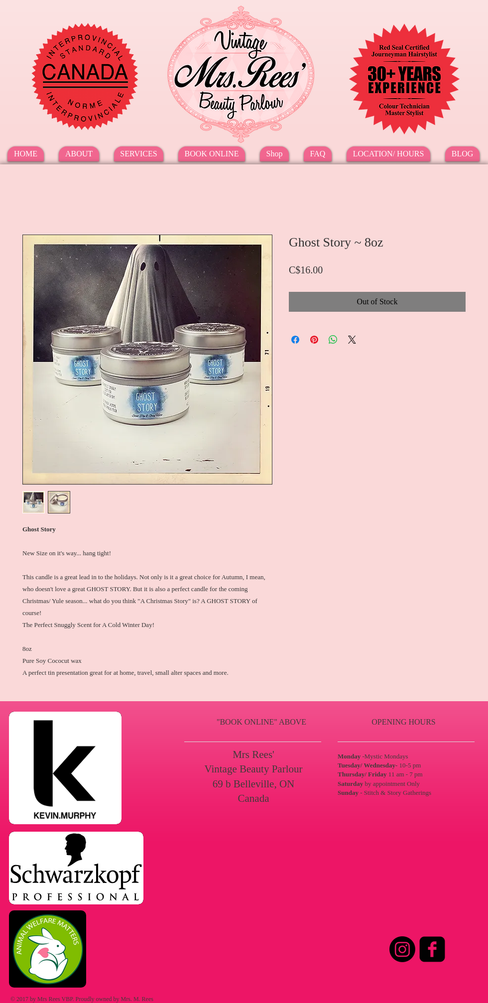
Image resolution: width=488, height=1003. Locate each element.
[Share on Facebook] (295, 340)
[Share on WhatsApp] (333, 340)
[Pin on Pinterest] (314, 340)
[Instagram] (402, 949)
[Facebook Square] (432, 949)
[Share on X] (352, 340)
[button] (138, 153)
